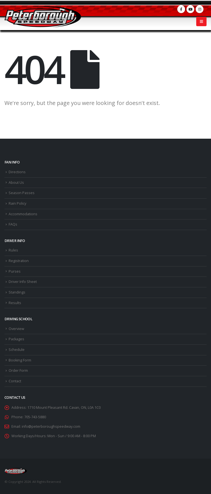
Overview (16, 328)
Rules (13, 250)
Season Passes (22, 192)
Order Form (18, 370)
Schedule (17, 349)
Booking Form (20, 360)
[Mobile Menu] (201, 21)
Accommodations (23, 214)
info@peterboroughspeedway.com (51, 426)
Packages (16, 339)
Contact (15, 381)
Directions (17, 172)
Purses (15, 271)
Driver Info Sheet (23, 281)
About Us (16, 182)
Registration (19, 260)
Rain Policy (17, 203)
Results (15, 302)
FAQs (13, 224)
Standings (17, 292)
